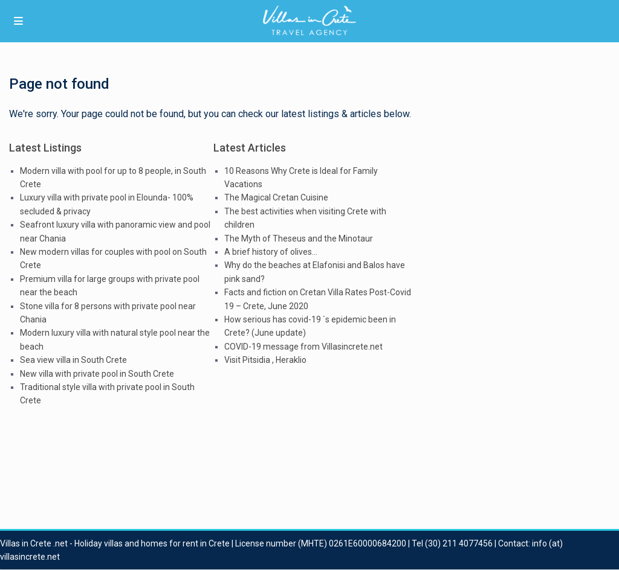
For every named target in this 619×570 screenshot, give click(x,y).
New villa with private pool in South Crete (97, 374)
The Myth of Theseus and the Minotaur (298, 238)
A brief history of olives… (270, 252)
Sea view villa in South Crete (73, 360)
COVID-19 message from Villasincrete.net (303, 346)
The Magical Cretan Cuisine (276, 197)
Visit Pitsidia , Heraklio (265, 360)
